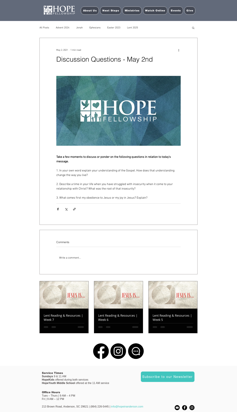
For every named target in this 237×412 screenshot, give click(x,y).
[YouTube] (177, 407)
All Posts (44, 27)
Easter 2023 (113, 27)
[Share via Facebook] (58, 209)
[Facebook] (101, 351)
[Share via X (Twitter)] (66, 209)
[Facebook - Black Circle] (184, 407)
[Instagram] (118, 351)
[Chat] (136, 351)
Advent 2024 (62, 27)
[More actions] (179, 50)
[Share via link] (74, 209)
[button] (155, 11)
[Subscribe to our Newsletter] (167, 377)
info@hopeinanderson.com (127, 406)
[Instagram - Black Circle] (191, 407)
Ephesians (95, 27)
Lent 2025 (132, 27)
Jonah (79, 27)
